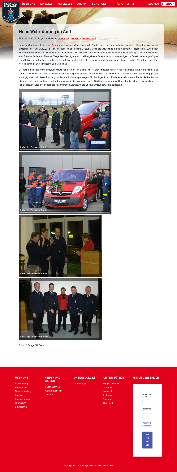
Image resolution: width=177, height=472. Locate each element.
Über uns (28, 4)
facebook (107, 391)
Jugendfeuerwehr (53, 390)
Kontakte (19, 395)
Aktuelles (64, 4)
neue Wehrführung (55, 45)
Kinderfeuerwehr (52, 387)
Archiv (82, 4)
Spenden (168, 4)
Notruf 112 (126, 4)
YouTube (107, 399)
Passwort (146, 410)
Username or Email (146, 395)
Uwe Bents (63, 38)
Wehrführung (21, 383)
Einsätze (46, 4)
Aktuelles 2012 (89, 38)
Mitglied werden (111, 383)
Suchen (153, 4)
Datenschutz (21, 406)
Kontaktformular (23, 399)
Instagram (108, 395)
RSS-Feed (108, 403)
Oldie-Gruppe (80, 383)
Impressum (20, 403)
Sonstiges (99, 4)
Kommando (21, 387)
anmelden (147, 439)
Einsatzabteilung (23, 391)
